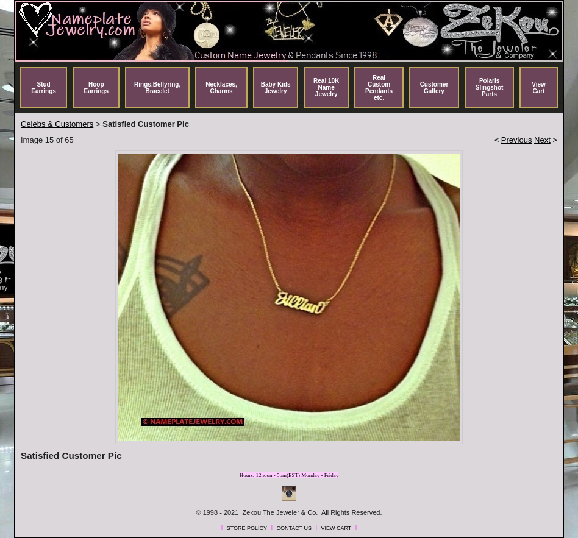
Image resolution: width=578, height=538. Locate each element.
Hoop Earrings (96, 87)
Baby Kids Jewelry (276, 87)
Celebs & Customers (57, 124)
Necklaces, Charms (221, 87)
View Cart (539, 87)
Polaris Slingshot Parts (490, 87)
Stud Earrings (43, 87)
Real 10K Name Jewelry (326, 87)
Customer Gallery (434, 87)
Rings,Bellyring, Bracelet (157, 87)
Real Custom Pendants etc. (379, 87)
